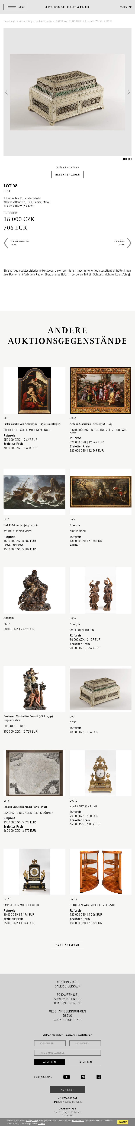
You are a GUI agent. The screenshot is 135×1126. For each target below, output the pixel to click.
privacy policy (32, 1120)
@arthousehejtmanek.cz (67, 1101)
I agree (123, 1122)
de (130, 7)
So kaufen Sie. (67, 994)
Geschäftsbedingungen (67, 1011)
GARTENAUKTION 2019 (69, 21)
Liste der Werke (94, 21)
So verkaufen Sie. (67, 999)
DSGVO (67, 1015)
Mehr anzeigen (67, 944)
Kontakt (67, 1089)
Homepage (10, 21)
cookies (41, 1123)
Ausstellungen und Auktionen (35, 21)
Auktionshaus (67, 982)
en (125, 7)
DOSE (109, 21)
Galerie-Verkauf (68, 986)
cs (121, 7)
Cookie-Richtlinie (67, 1020)
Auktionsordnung (67, 1003)
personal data (78, 1120)
